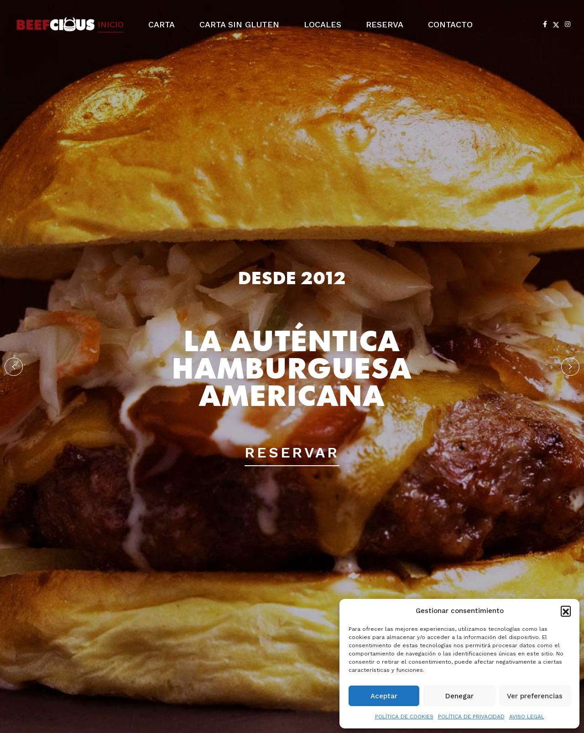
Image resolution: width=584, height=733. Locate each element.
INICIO (111, 24)
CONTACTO (450, 24)
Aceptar (383, 696)
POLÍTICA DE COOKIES (404, 716)
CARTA (161, 24)
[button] (565, 610)
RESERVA (384, 24)
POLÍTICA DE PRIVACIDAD (471, 716)
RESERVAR (292, 452)
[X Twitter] (556, 24)
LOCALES (322, 24)
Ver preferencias (535, 696)
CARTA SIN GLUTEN (239, 24)
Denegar (459, 696)
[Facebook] (545, 24)
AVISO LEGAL (526, 716)
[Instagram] (567, 24)
